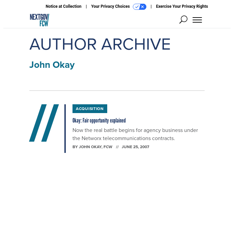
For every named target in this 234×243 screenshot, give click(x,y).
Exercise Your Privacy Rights (182, 6)
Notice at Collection (63, 6)
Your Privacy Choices (118, 7)
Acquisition (90, 109)
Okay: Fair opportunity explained (99, 120)
